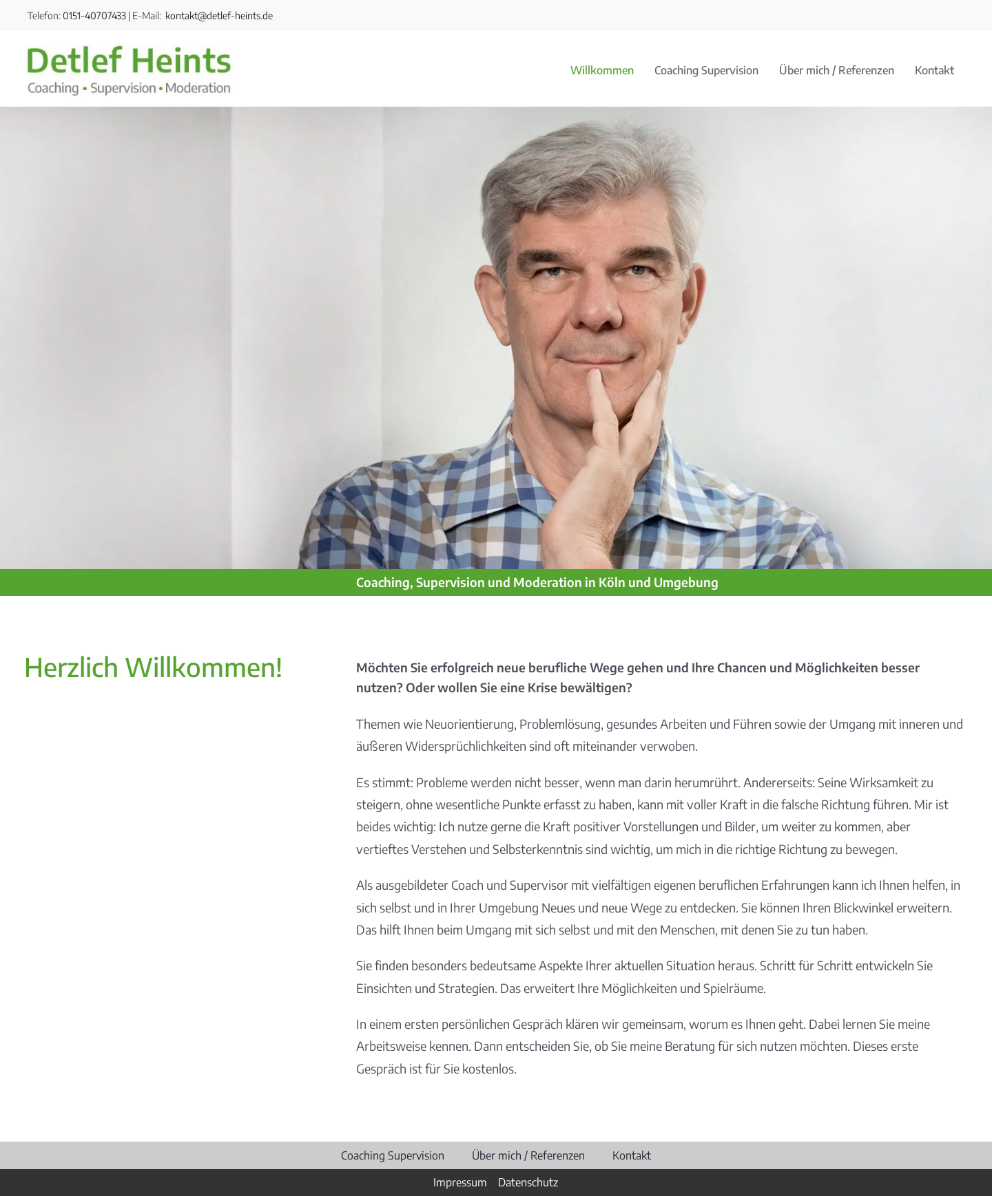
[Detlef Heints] (129, 50)
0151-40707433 (94, 15)
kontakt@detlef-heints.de (218, 15)
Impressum (460, 1182)
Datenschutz (528, 1182)
